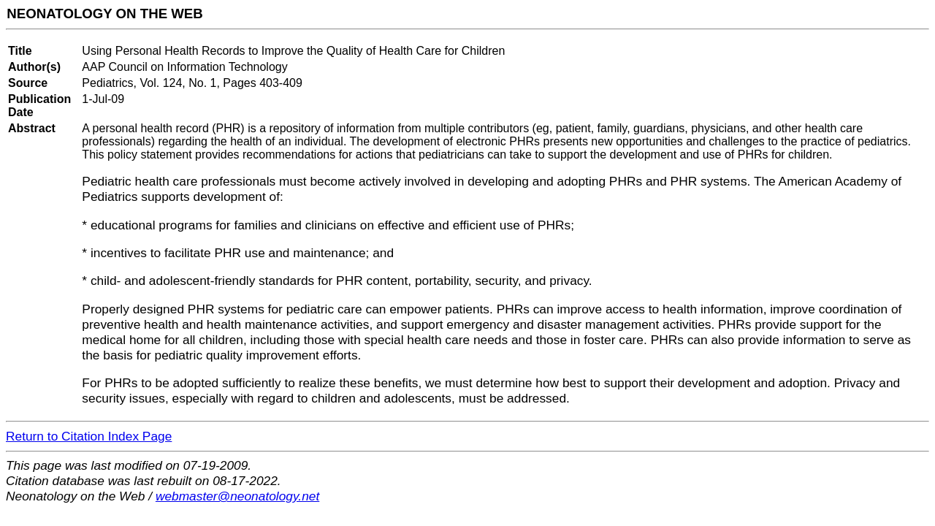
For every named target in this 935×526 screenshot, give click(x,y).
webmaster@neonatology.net (237, 496)
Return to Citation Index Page (89, 436)
